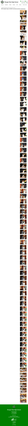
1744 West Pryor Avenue (14, 411)
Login (14, 423)
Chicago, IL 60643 (14, 412)
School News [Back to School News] (2, 7)
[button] (2, 4)
